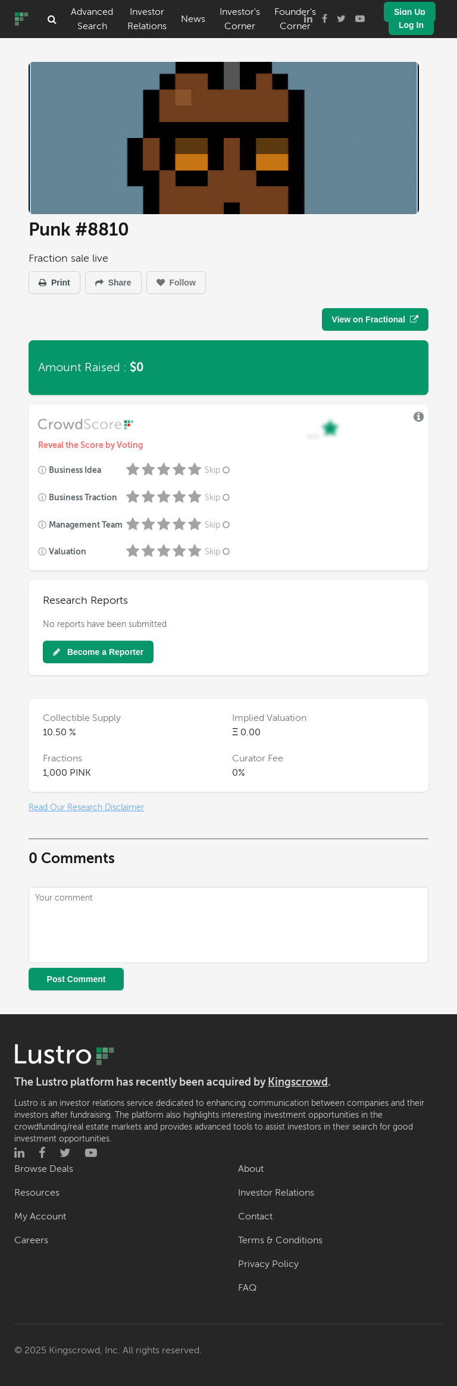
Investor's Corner (240, 19)
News (193, 19)
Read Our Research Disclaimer (86, 807)
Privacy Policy (268, 1264)
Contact (255, 1216)
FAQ (247, 1287)
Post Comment (76, 979)
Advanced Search (92, 19)
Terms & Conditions (280, 1240)
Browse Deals (43, 1169)
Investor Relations (147, 19)
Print (54, 282)
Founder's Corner (295, 19)
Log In (411, 25)
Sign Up (409, 12)
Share (113, 282)
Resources (37, 1192)
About (251, 1169)
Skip (218, 470)
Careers (31, 1240)
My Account (40, 1216)
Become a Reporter (98, 652)
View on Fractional (375, 319)
